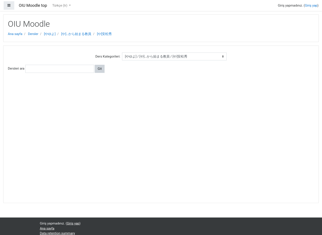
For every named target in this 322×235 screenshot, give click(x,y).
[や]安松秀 (104, 34)
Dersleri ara (16, 68)
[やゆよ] (50, 34)
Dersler (33, 34)
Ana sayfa (15, 34)
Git (100, 69)
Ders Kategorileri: (107, 56)
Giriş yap (311, 5)
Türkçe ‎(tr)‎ (60, 5)
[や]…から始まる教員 (76, 34)
